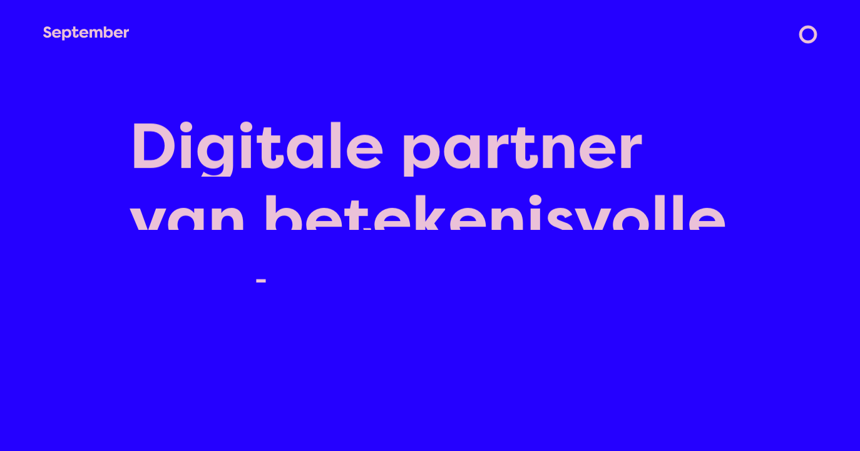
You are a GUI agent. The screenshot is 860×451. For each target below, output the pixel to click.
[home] (86, 33)
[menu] (808, 34)
